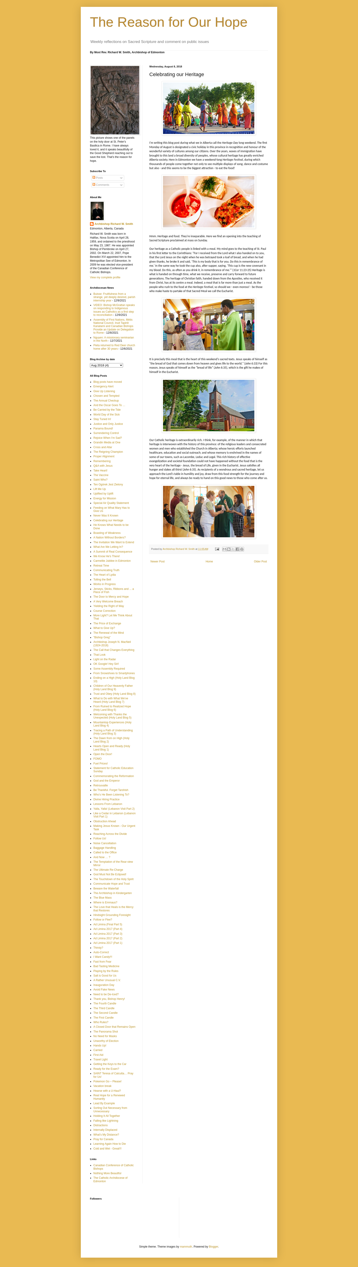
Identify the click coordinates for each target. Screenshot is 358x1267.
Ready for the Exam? (106, 1068)
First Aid (98, 1055)
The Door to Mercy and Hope (111, 596)
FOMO (97, 758)
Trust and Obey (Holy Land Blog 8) (114, 693)
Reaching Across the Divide (110, 834)
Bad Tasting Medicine (106, 966)
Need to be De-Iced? (106, 994)
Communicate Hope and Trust (111, 883)
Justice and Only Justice (108, 424)
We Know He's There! (106, 556)
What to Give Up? (104, 628)
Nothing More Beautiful (107, 1173)
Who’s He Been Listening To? (111, 794)
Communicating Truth (106, 570)
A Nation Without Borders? (109, 537)
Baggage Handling (104, 847)
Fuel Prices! (100, 763)
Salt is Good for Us (104, 975)
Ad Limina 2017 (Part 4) (107, 929)
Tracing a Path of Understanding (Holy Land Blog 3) (113, 732)
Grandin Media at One (106, 442)
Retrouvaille (100, 785)
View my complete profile (105, 277)
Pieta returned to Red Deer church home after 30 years (114, 347)
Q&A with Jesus (103, 465)
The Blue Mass (102, 897)
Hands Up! (99, 1045)
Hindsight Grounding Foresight (112, 915)
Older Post (260, 561)
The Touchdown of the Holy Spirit (113, 879)
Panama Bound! (103, 428)
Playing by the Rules (105, 971)
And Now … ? (101, 857)
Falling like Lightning (105, 1120)
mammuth (186, 1246)
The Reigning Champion (108, 451)
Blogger (213, 1246)
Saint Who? (100, 479)
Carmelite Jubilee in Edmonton (112, 560)
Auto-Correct (101, 952)
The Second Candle (105, 1012)
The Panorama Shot (105, 1031)
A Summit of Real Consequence (112, 551)
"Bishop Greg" (102, 637)
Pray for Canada (103, 1139)
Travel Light (100, 1059)
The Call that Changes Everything (113, 650)
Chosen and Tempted (106, 395)
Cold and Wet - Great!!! (107, 1148)
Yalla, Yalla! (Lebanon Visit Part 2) (114, 808)
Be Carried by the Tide (107, 409)
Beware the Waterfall (106, 888)
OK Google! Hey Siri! (106, 663)
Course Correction (104, 610)
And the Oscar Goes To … (109, 405)
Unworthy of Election (105, 1041)
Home (209, 561)
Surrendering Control (106, 433)
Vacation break (102, 1086)
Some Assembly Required (109, 668)
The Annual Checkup (106, 400)
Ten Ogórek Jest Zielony (108, 484)
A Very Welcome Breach (108, 601)
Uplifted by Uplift (103, 493)
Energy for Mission (104, 498)
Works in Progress (104, 584)
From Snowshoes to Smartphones (114, 673)
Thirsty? (98, 947)
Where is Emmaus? (105, 902)
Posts (97, 177)
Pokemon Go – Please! (107, 1081)
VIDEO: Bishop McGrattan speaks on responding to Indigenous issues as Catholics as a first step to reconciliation (114, 310)
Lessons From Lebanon (107, 804)
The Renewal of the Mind (108, 632)
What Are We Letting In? (108, 546)
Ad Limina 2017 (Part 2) (107, 938)
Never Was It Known (105, 515)
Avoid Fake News (104, 989)
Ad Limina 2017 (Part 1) (107, 943)
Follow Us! (99, 838)
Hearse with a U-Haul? (107, 1090)
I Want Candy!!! (102, 956)
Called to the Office (105, 852)
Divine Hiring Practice (106, 799)
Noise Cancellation (104, 843)
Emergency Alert (103, 386)
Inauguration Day (103, 985)
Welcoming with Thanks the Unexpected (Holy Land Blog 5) (112, 716)
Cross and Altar (102, 447)
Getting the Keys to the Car (109, 1064)
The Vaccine (100, 475)
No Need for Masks (105, 1036)
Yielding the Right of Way (108, 606)
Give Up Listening (104, 391)
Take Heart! (100, 470)
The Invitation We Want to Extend (113, 542)
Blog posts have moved (107, 381)
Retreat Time (101, 565)
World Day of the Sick (106, 414)
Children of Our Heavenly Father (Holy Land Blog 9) (113, 687)
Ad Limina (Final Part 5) (107, 924)
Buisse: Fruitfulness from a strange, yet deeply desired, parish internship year (114, 297)
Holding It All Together (106, 1116)
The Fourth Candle (104, 1003)
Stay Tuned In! (102, 419)
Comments (100, 184)
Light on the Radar (104, 659)
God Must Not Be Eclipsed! (109, 874)
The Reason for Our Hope (168, 22)
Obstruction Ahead (104, 821)
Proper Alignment (103, 456)
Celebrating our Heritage (108, 520)
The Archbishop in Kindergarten (112, 893)
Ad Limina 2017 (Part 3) (107, 933)
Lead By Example (104, 1103)
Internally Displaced (105, 1129)
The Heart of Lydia (104, 574)
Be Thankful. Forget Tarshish (110, 790)
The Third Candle (104, 1008)
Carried (97, 1050)
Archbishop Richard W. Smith (114, 224)
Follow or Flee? (102, 919)
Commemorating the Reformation (113, 776)
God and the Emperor (106, 780)
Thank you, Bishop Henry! (109, 999)
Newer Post (157, 561)
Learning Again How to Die (109, 1143)
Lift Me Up (99, 489)
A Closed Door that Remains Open (114, 1026)
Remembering (102, 461)
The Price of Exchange (107, 623)
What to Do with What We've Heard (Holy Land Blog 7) (110, 700)
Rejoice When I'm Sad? (107, 437)
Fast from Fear (102, 961)
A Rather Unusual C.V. (107, 980)
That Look (99, 654)
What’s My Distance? (106, 1134)
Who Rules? (100, 1022)
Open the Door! (102, 754)
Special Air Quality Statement (111, 503)
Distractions (100, 1125)
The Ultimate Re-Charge (108, 869)
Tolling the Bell (102, 579)
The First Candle (103, 1017)
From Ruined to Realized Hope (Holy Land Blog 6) (112, 708)
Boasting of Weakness (107, 533)
